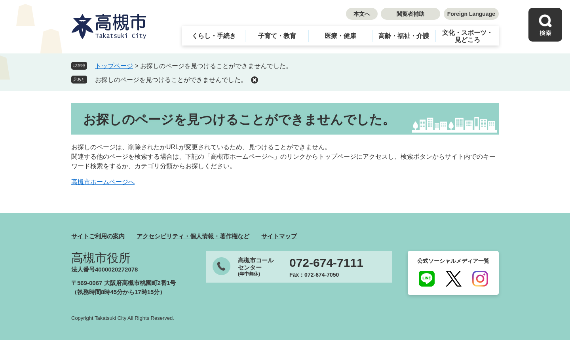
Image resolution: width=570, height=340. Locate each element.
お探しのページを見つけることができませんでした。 (171, 79)
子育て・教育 (277, 35)
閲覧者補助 (410, 14)
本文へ (361, 14)
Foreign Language (471, 14)
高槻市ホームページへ (103, 182)
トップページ (114, 66)
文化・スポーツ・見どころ (467, 36)
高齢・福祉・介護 (403, 35)
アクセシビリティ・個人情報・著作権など (193, 236)
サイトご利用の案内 (98, 236)
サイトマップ (279, 236)
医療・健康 (340, 35)
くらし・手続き (214, 35)
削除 (254, 80)
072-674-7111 (326, 263)
